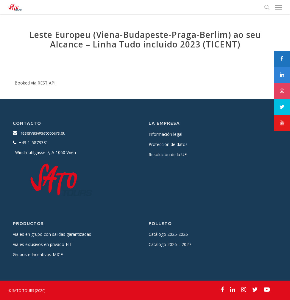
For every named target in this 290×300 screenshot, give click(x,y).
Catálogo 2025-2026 (168, 234)
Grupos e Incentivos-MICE (38, 254)
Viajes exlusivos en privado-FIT (42, 244)
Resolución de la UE (168, 154)
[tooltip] (282, 59)
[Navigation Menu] (278, 7)
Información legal (165, 134)
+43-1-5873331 (33, 142)
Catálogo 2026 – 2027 (170, 244)
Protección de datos (168, 144)
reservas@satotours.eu (43, 133)
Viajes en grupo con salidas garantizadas (52, 234)
